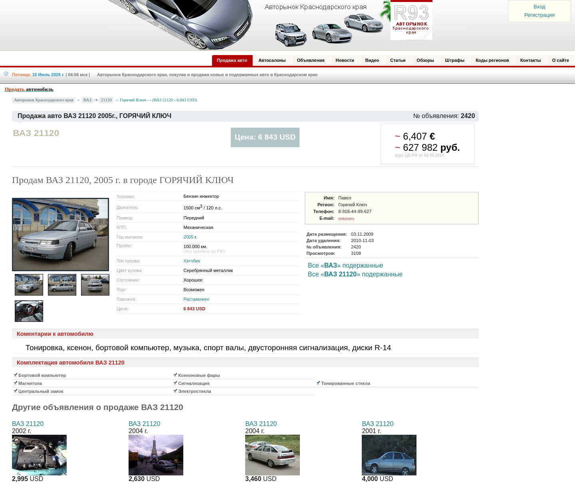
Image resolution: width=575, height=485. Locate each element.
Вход (539, 7)
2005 (189, 237)
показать (346, 218)
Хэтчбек (192, 260)
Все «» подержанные (345, 265)
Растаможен (196, 299)
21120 (106, 99)
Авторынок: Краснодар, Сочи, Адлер (267, 25)
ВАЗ (87, 99)
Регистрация (539, 15)
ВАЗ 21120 (28, 423)
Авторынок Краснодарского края (43, 100)
